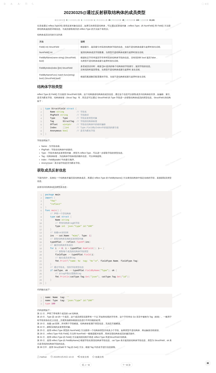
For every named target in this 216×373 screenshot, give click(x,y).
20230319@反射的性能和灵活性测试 (26, 107)
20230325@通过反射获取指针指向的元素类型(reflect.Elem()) (26, 118)
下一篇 (149, 365)
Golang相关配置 (11, 19)
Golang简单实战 (11, 189)
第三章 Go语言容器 (15, 48)
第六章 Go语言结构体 (16, 66)
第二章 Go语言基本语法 (17, 42)
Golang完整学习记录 (13, 30)
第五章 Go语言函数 (15, 60)
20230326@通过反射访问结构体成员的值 (26, 142)
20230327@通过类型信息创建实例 (26, 159)
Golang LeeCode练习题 (14, 25)
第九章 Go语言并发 (15, 83)
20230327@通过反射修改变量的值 (26, 154)
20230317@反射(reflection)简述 (24, 95)
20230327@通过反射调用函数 (23, 165)
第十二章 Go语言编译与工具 (20, 183)
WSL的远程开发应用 (13, 201)
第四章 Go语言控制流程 (17, 54)
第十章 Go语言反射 (15, 89)
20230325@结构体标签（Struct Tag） (26, 130)
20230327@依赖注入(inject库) (23, 171)
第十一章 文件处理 (15, 177)
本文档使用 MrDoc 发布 (11, 215)
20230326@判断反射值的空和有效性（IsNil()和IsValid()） (26, 148)
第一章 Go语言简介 (15, 36)
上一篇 (108, 365)
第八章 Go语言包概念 (16, 77)
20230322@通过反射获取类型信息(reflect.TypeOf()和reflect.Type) (26, 113)
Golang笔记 (23, 11)
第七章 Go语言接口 (15, 72)
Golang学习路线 (11, 206)
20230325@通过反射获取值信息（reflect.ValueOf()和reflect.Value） (26, 136)
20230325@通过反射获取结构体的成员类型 (26, 124)
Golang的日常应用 (12, 195)
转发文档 (105, 357)
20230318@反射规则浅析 (21, 101)
